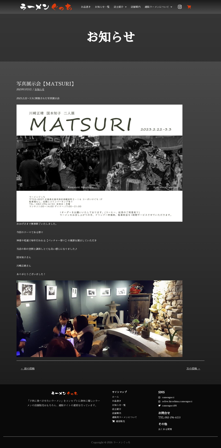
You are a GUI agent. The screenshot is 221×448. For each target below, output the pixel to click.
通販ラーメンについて (158, 7)
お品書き (86, 7)
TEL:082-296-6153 (169, 417)
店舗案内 (135, 7)
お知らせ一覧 (102, 7)
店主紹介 (120, 7)
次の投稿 (193, 368)
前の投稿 (28, 368)
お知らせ (39, 89)
